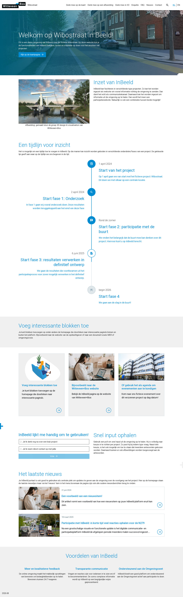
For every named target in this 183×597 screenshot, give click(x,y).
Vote (54, 456)
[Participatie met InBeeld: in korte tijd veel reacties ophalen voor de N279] (91, 525)
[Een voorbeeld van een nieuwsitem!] (91, 498)
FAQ (142, 5)
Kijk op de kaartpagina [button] (32, 54)
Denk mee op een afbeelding (100, 5)
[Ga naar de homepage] (14, 5)
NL (174, 5)
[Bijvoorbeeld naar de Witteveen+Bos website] (91, 385)
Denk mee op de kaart (76, 5)
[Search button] (167, 5)
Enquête (135, 5)
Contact (158, 5)
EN (178, 5)
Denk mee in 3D (122, 5)
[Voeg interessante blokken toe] (41, 385)
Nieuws (149, 5)
